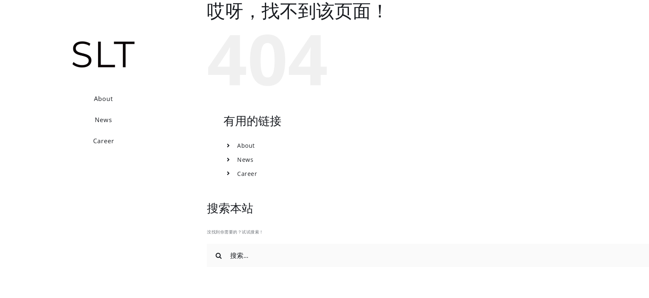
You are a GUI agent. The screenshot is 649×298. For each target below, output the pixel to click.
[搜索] (218, 255)
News (245, 159)
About (246, 145)
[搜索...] (428, 255)
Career (247, 174)
